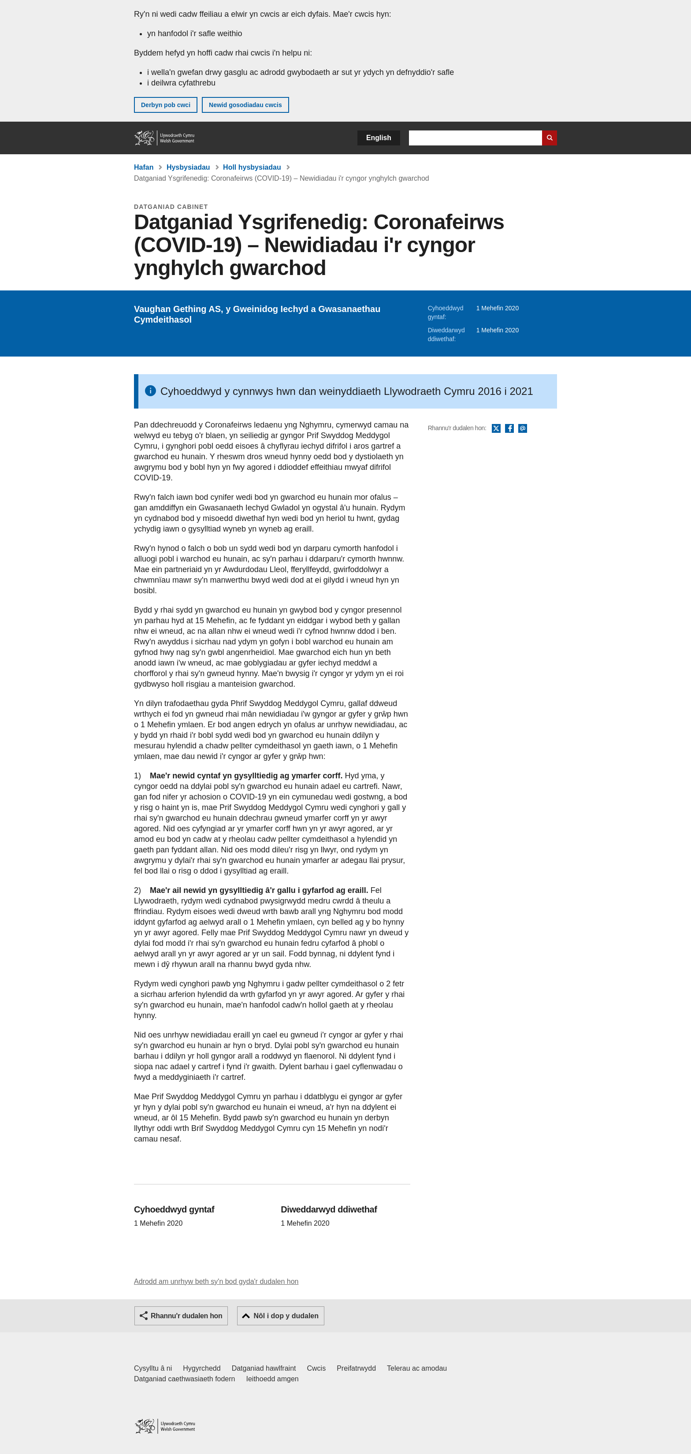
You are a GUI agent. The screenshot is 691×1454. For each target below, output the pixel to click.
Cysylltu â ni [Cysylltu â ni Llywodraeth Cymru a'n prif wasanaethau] (153, 1368)
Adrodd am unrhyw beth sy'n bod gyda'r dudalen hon (216, 1281)
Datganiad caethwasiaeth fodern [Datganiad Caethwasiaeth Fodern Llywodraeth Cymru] (184, 1379)
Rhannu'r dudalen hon (186, 1316)
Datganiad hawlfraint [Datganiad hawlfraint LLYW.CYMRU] (264, 1368)
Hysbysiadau (188, 167)
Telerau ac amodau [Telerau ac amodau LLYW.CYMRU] (417, 1368)
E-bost (522, 429)
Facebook (509, 429)
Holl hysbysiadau (252, 167)
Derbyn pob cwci (165, 104)
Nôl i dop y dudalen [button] (286, 1316)
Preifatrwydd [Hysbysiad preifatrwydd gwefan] (356, 1368)
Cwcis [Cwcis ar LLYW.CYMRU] (316, 1368)
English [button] (378, 137)
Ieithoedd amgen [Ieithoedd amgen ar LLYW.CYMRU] (272, 1379)
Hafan (143, 167)
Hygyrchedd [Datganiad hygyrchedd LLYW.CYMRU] (201, 1368)
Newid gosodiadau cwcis (245, 104)
